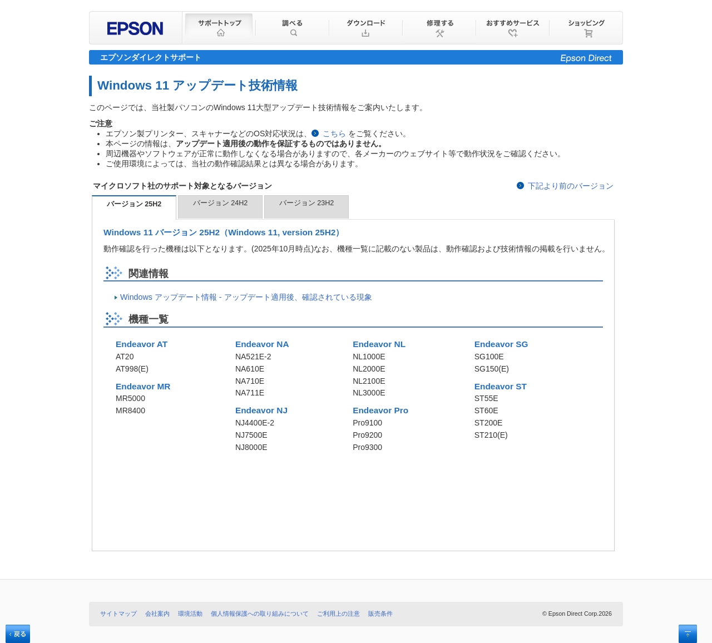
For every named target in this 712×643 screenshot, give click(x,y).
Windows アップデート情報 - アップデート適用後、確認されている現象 (246, 297)
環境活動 (190, 613)
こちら (334, 133)
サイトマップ (118, 613)
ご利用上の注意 (338, 613)
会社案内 (157, 613)
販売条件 (380, 613)
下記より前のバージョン (571, 185)
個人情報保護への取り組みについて (260, 613)
